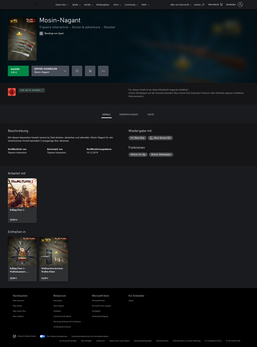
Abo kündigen (86, 341)
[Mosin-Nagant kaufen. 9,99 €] (18, 71)
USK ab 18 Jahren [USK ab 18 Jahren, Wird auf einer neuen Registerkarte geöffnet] (31, 90)
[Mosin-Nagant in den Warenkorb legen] (90, 71)
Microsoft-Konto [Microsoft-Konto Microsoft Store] (98, 300)
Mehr (144, 4)
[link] (22, 200)
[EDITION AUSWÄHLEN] (50, 71)
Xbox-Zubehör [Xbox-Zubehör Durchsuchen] (18, 316)
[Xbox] (45, 4)
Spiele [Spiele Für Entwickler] (130, 300)
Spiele (75, 4)
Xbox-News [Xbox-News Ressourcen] (57, 300)
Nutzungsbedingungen (143, 341)
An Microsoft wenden (68, 341)
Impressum (100, 341)
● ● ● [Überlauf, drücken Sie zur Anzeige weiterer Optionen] (103, 71)
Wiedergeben (102, 4)
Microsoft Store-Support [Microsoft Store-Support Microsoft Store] (101, 306)
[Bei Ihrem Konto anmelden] (234, 4)
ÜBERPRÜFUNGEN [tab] (128, 114)
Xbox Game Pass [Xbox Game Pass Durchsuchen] (19, 311)
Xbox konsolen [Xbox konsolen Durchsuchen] (18, 300)
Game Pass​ (61, 4)
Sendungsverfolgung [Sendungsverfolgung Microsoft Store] (100, 316)
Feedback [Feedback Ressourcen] (57, 311)
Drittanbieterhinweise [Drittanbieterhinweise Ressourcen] (62, 327)
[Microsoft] (24, 4)
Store (116, 4)
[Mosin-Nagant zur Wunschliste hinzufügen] (77, 71)
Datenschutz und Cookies (119, 341)
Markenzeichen (162, 341)
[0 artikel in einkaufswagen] (215, 4)
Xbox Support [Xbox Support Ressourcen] (58, 306)
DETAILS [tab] (106, 114)
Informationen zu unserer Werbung (186, 341)
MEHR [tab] (151, 114)
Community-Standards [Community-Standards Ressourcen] (62, 316)
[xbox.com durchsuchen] (199, 4)
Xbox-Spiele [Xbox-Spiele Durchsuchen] (17, 306)
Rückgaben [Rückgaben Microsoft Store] (96, 311)
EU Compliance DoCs (213, 341)
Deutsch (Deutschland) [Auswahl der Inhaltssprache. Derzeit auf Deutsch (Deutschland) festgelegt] (27, 336)
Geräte (87, 4)
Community (130, 4)
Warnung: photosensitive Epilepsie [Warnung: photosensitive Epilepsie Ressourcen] (67, 321)
